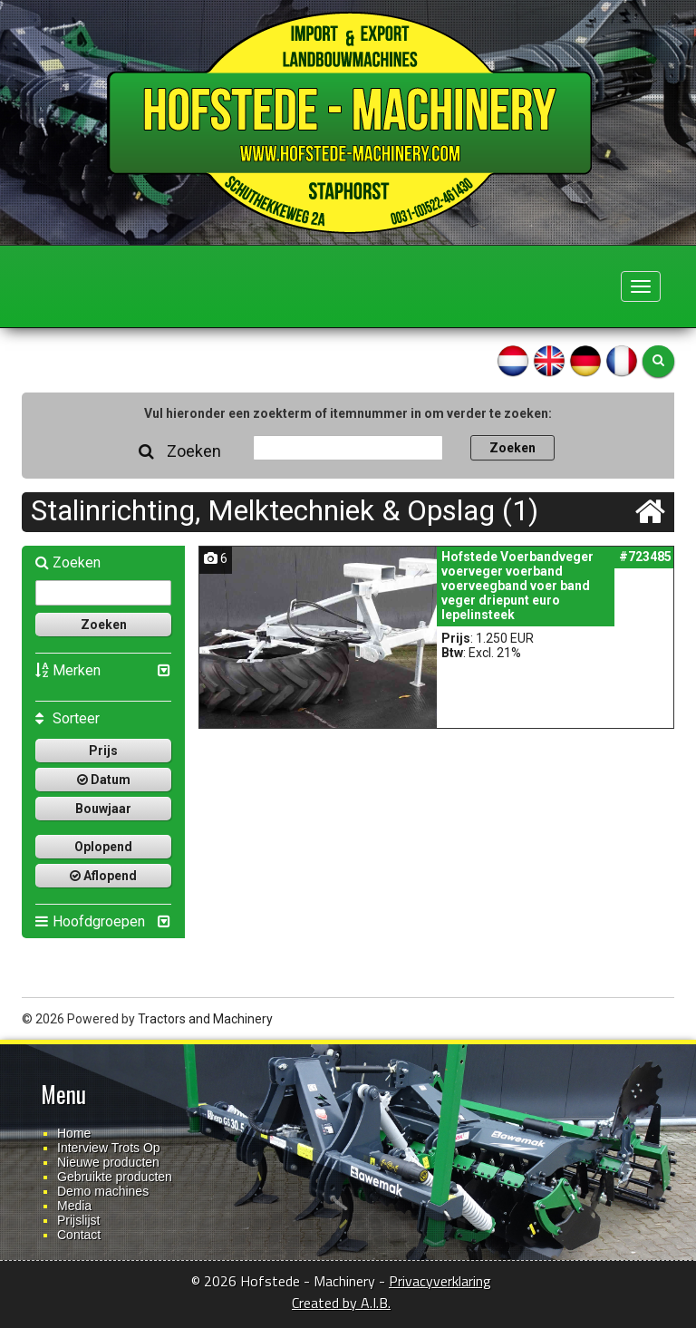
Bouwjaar (103, 808)
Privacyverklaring (440, 1281)
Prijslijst (78, 1220)
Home (74, 1133)
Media (74, 1205)
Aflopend (103, 875)
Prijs (103, 750)
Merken (68, 670)
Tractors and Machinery (205, 1019)
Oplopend (103, 846)
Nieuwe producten (108, 1162)
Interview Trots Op (108, 1147)
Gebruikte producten (114, 1176)
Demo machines (103, 1191)
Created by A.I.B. (341, 1302)
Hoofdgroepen (90, 921)
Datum (103, 779)
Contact (79, 1234)
